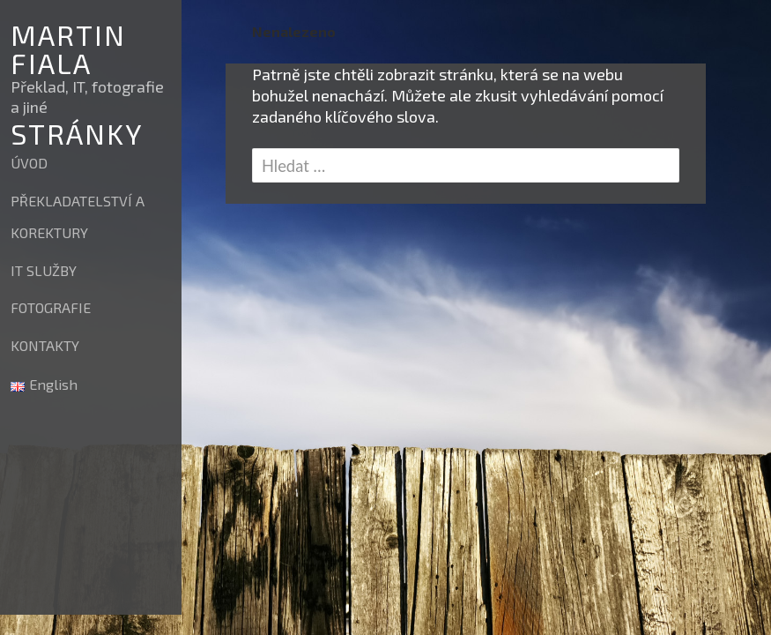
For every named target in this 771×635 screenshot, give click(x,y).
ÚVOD (29, 162)
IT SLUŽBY (44, 270)
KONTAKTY (45, 345)
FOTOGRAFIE (51, 307)
